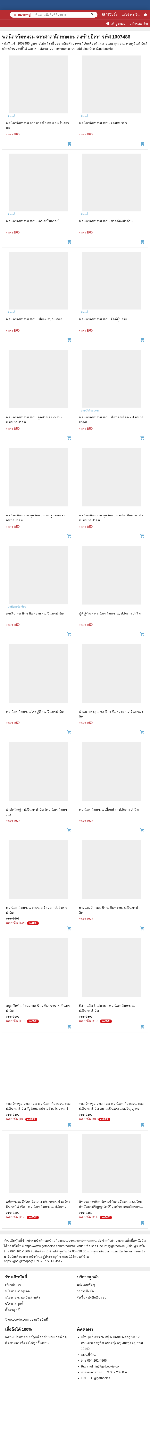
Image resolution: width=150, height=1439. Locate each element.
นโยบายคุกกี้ (14, 1303)
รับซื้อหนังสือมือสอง (91, 1297)
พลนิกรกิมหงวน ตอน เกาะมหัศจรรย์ (32, 221)
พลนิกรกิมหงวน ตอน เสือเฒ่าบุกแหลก (34, 319)
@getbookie (102, 1378)
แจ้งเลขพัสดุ (86, 1285)
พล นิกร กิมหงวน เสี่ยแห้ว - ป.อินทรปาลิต (109, 809)
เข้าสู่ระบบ (116, 23)
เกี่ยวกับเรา (13, 1285)
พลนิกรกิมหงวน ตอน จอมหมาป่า (103, 123)
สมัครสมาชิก (138, 23)
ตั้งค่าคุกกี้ (12, 1310)
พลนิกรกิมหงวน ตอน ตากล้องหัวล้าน (106, 221)
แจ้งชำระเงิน (131, 14)
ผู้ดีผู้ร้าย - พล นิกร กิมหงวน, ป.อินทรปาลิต (110, 613)
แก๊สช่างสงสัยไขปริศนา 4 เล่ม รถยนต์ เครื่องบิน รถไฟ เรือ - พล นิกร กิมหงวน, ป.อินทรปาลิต (38, 1206)
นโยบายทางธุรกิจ (17, 1291)
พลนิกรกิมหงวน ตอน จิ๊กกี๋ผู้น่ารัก (103, 319)
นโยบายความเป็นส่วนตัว (22, 1297)
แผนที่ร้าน (88, 1354)
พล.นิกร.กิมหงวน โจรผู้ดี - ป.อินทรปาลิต (35, 711)
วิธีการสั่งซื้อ (85, 1291)
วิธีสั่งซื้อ (110, 14)
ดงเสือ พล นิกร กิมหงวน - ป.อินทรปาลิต (35, 613)
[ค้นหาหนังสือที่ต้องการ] (92, 15)
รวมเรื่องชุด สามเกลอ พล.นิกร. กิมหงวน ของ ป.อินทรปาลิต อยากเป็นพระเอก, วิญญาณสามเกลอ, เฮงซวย (111, 1108)
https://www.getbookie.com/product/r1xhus (54, 1246)
